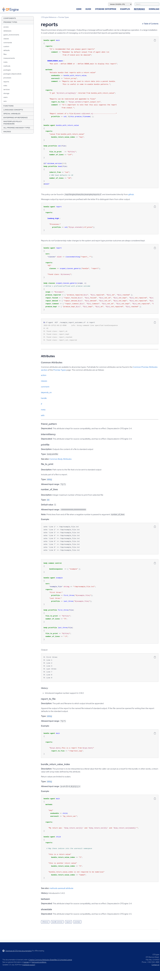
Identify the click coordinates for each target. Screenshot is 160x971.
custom (6, 46)
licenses (26, 962)
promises (77, 922)
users (5, 97)
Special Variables (11, 114)
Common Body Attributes (60, 459)
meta (5, 62)
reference (45, 922)
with (42, 415)
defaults (6, 50)
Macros (7, 131)
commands (7, 42)
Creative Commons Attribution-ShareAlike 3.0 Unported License (50, 960)
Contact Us (155, 965)
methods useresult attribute (61, 888)
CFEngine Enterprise (105, 9)
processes (7, 78)
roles (5, 85)
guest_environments (11, 35)
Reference (139, 9)
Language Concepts (13, 110)
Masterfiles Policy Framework (12, 122)
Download (154, 9)
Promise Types (10, 22)
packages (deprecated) (12, 74)
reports (6, 81)
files (5, 54)
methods (6, 66)
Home (79, 9)
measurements (9, 58)
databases (7, 31)
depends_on (46, 392)
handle (44, 398)
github (131, 194)
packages (7, 70)
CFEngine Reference (48, 17)
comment (45, 386)
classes (6, 39)
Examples (125, 9)
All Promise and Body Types (16, 128)
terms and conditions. (39, 962)
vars (5, 101)
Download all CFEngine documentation (17, 951)
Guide (88, 9)
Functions (8, 106)
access (6, 27)
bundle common (57, 922)
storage (6, 93)
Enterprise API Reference (15, 117)
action (43, 375)
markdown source (28, 965)
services (6, 89)
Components (9, 18)
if (41, 404)
